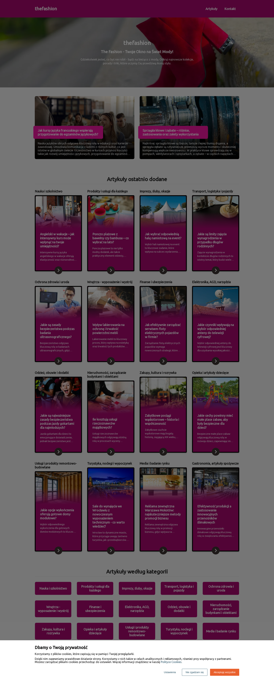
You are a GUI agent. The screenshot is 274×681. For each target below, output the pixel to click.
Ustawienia (170, 672)
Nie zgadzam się (195, 672)
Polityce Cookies (171, 662)
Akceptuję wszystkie (225, 672)
